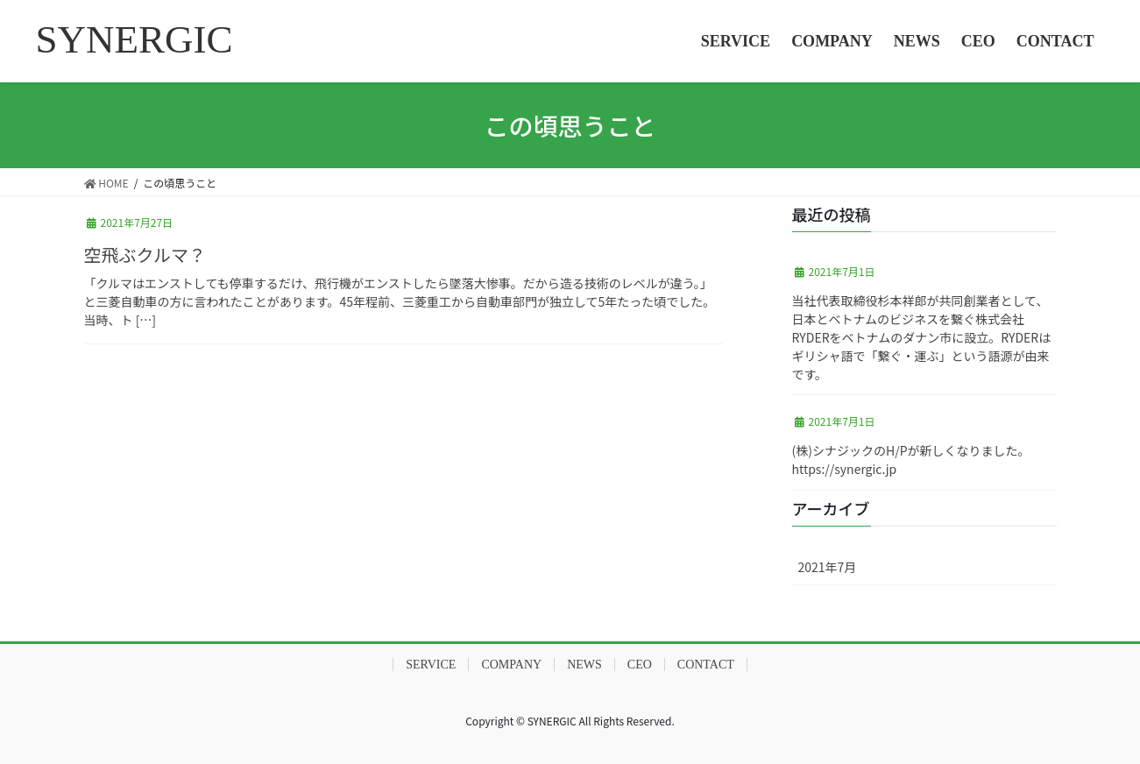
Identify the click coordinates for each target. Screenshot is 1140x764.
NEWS (584, 664)
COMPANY (511, 664)
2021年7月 (827, 567)
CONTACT (705, 664)
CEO (639, 664)
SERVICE (431, 664)
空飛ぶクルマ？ (145, 254)
